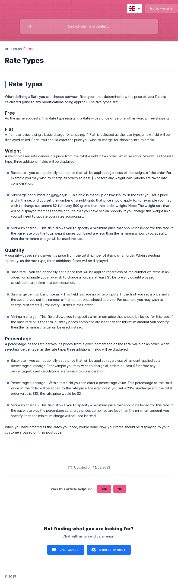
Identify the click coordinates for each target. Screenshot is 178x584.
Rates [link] (28, 49)
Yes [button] (104, 489)
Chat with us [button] (69, 549)
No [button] (120, 489)
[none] (134, 8)
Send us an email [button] (112, 549)
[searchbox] (89, 26)
